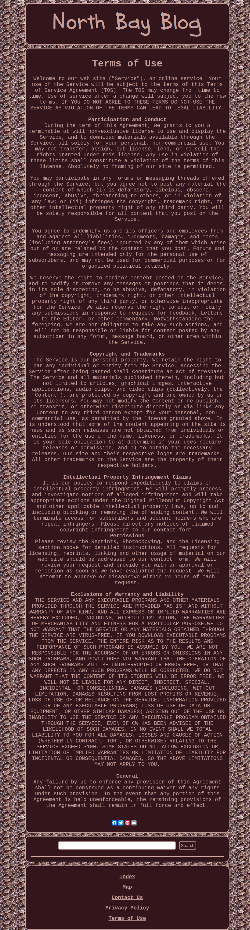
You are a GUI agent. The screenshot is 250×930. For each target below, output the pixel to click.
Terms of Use (127, 919)
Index (127, 877)
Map (127, 887)
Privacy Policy (127, 908)
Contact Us (127, 898)
